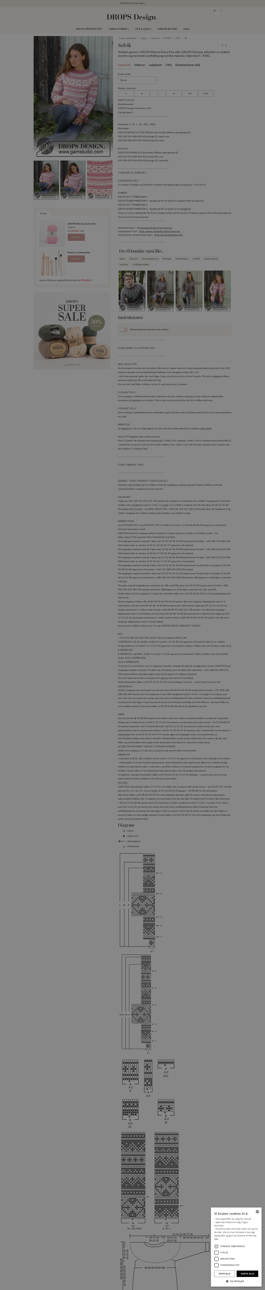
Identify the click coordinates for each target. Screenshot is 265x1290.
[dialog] (236, 1247)
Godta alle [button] (247, 1273)
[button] (236, 1281)
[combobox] (257, 1211)
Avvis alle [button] (225, 1273)
